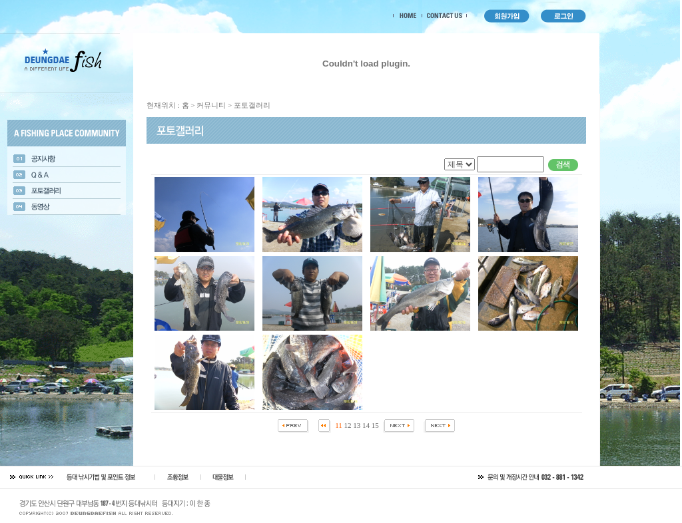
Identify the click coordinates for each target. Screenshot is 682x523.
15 (375, 425)
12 (348, 425)
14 (366, 425)
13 (356, 425)
